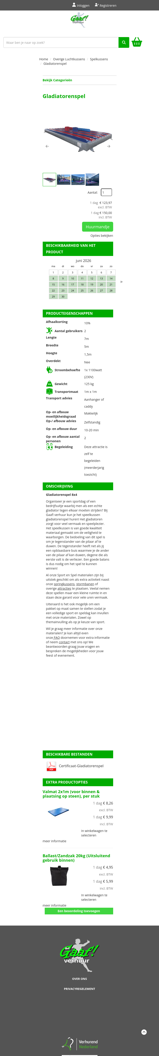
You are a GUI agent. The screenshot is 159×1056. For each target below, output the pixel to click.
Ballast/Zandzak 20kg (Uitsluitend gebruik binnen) (76, 858)
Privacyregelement (79, 989)
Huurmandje (97, 226)
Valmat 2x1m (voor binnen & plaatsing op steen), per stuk (71, 794)
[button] (47, 146)
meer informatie (54, 841)
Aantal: (93, 192)
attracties (64, 588)
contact (64, 642)
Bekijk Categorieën (80, 80)
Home (43, 59)
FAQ (56, 637)
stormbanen (85, 584)
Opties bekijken (102, 235)
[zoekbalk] (66, 42)
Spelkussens (99, 59)
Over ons (79, 979)
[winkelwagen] (136, 42)
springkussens (64, 584)
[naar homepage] (79, 22)
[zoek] (124, 42)
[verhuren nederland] (80, 1043)
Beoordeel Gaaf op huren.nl (80, 1015)
